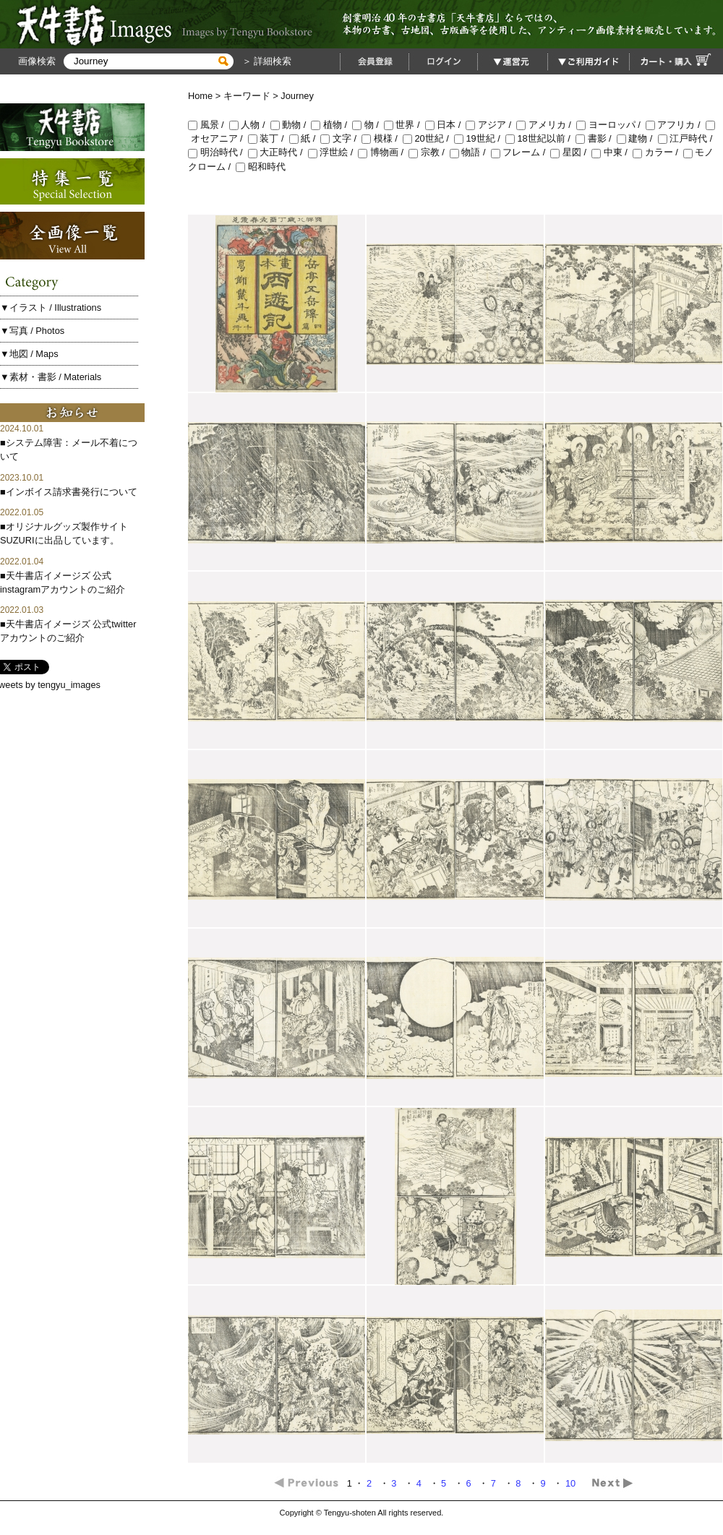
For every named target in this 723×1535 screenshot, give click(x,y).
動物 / (291, 124)
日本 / (445, 124)
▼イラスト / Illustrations (50, 307)
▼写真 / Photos (32, 330)
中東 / (612, 152)
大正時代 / (278, 152)
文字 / (341, 138)
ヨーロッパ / (611, 124)
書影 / (596, 138)
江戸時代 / (686, 138)
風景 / (208, 124)
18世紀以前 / (540, 138)
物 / (368, 124)
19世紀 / (479, 138)
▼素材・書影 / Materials (50, 376)
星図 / (570, 152)
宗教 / (429, 152)
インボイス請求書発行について (71, 491)
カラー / (658, 152)
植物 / (331, 124)
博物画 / (383, 152)
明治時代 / (218, 152)
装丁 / (268, 138)
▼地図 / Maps (29, 353)
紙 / (305, 138)
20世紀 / (428, 138)
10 (571, 1483)
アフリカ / (676, 124)
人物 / (249, 124)
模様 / (382, 138)
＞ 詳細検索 (265, 61)
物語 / (470, 152)
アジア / (491, 124)
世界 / (404, 124)
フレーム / (521, 152)
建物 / (637, 138)
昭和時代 (261, 166)
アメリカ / (546, 124)
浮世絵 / (333, 152)
